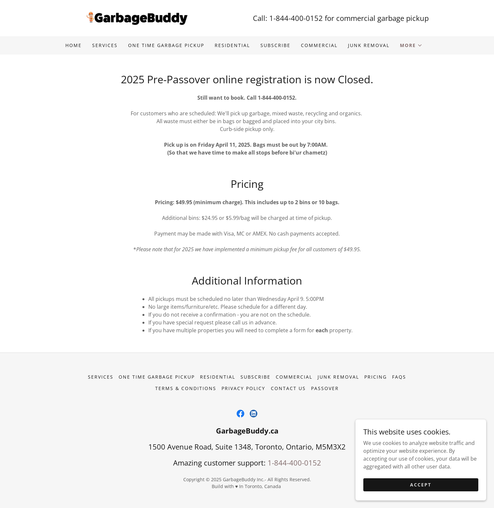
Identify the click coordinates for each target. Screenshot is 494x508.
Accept (420, 485)
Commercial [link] (319, 45)
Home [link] (73, 45)
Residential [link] (232, 45)
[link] (136, 17)
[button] (411, 45)
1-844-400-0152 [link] (296, 18)
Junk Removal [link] (368, 45)
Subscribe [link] (275, 45)
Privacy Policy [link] (243, 388)
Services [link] (105, 45)
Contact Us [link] (288, 388)
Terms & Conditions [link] (185, 388)
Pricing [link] (375, 377)
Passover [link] (325, 388)
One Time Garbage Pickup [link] (166, 45)
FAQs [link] (399, 377)
